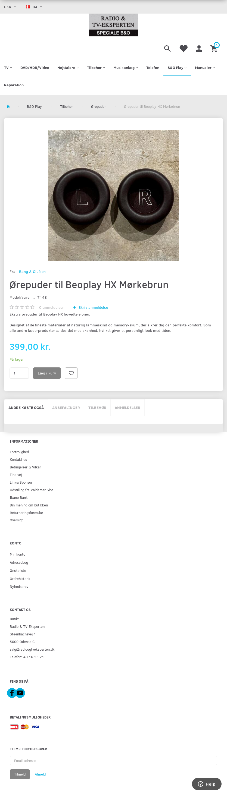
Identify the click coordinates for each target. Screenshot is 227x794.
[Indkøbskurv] (214, 47)
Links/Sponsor (21, 482)
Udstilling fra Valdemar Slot (31, 489)
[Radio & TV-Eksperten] (113, 25)
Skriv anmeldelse (92, 307)
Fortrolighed (19, 451)
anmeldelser (51, 307)
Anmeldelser (127, 407)
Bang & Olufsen (32, 271)
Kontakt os (18, 459)
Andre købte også (26, 407)
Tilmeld (20, 774)
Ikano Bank (19, 497)
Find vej (16, 474)
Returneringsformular (26, 512)
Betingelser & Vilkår (25, 467)
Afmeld (40, 774)
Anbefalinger (66, 407)
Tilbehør (97, 407)
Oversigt (16, 520)
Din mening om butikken (29, 505)
